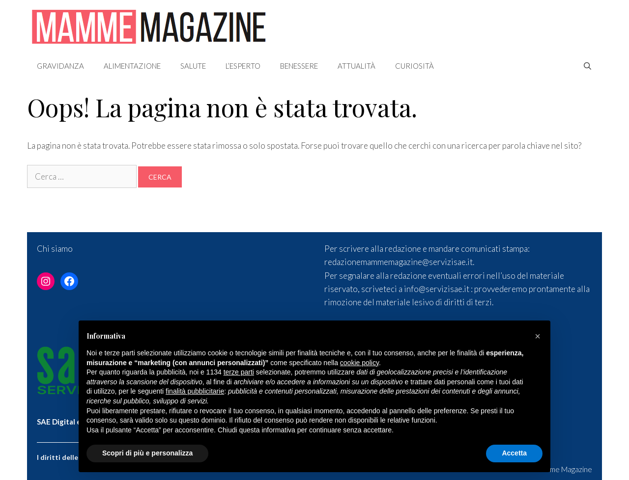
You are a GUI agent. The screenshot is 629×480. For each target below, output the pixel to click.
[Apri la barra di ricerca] (587, 65)
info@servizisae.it (436, 289)
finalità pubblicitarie (195, 391)
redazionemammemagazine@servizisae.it (398, 262)
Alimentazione (132, 65)
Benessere (299, 65)
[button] (537, 336)
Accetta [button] (514, 453)
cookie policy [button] (359, 363)
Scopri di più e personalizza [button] (147, 453)
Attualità (356, 65)
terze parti (239, 372)
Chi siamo (55, 248)
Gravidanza (60, 65)
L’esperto (243, 65)
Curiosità (414, 65)
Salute (193, 65)
